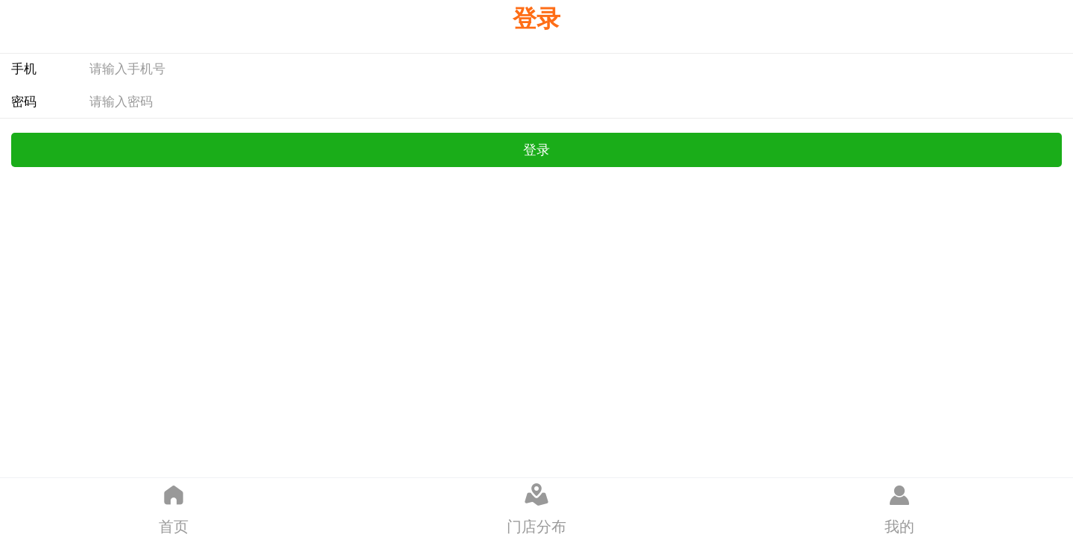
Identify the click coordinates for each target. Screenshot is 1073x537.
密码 (24, 102)
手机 (24, 69)
